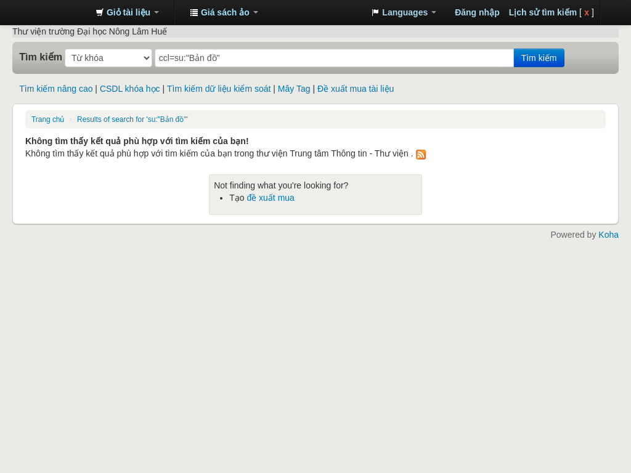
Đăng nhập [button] (477, 12)
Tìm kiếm (40, 56)
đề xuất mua (270, 198)
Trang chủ (47, 119)
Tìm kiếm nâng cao (55, 89)
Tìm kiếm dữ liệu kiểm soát (219, 89)
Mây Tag (294, 89)
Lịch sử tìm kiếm (543, 12)
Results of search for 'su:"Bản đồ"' (132, 119)
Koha (608, 235)
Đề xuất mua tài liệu (355, 89)
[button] (127, 12)
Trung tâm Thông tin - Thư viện (55, 12)
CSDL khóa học (130, 89)
